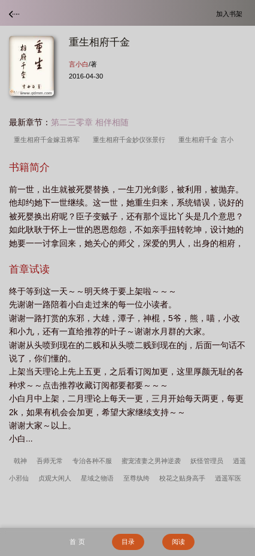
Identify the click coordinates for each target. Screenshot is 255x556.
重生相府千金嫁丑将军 (48, 139)
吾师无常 (50, 460)
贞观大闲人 (54, 478)
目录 (128, 541)
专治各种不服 (92, 460)
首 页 (76, 541)
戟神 (20, 460)
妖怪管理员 (206, 460)
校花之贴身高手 (182, 478)
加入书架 (231, 13)
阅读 (178, 541)
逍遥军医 (228, 478)
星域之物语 (97, 478)
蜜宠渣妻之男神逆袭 (151, 460)
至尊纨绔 (136, 478)
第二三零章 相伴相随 (90, 122)
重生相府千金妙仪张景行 (131, 139)
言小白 (79, 64)
